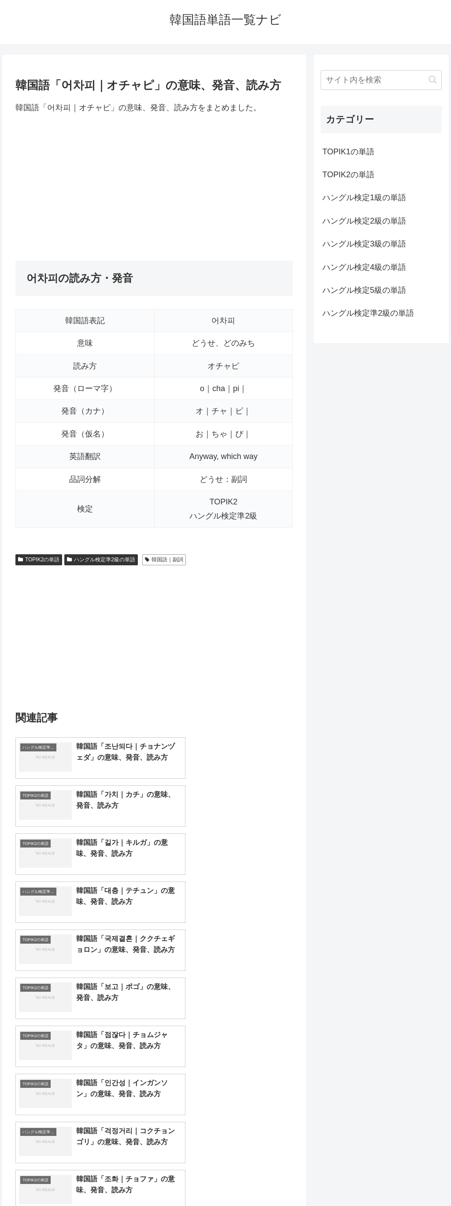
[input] (381, 80)
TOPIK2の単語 (38, 559)
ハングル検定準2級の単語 (101, 559)
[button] (432, 80)
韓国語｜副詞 (164, 559)
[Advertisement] (154, 187)
